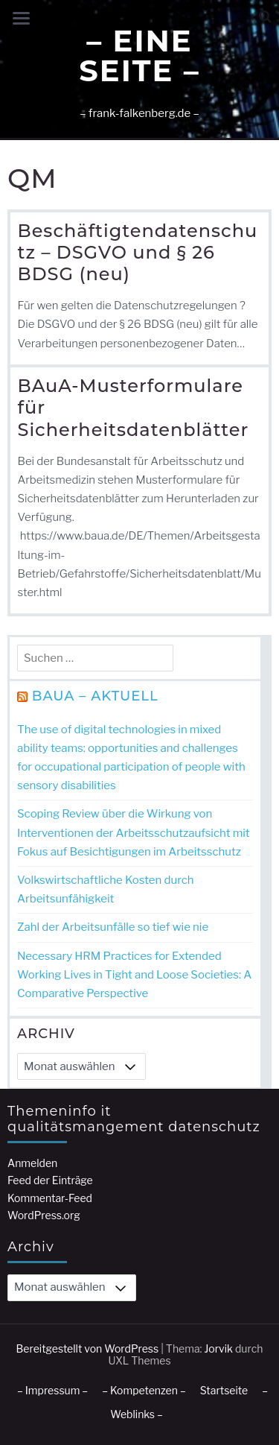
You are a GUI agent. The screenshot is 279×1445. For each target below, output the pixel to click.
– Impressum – (52, 1390)
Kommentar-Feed (49, 1198)
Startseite (224, 1390)
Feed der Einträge (50, 1180)
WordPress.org (43, 1215)
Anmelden (32, 1163)
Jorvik (218, 1348)
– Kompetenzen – (144, 1390)
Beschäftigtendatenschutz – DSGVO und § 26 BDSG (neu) (138, 252)
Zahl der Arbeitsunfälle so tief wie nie (112, 927)
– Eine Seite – (139, 55)
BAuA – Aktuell (95, 696)
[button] (265, 17)
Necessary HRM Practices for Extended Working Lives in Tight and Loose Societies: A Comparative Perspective (134, 974)
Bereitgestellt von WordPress (87, 1348)
